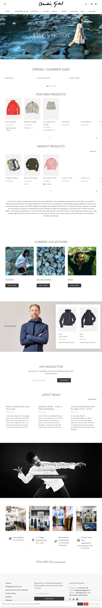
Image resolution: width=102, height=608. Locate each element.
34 (44, 130)
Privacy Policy (10, 593)
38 (28, 128)
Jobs (82, 11)
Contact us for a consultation (51, 477)
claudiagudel (59, 562)
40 (30, 128)
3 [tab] (52, 85)
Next (97, 138)
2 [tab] (50, 85)
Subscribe (64, 380)
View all (93, 151)
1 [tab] (47, 85)
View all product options (11, 129)
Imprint (8, 583)
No (86, 604)
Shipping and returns (13, 586)
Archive (74, 11)
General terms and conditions (16, 590)
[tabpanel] (19, 77)
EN (86, 4)
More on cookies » (94, 604)
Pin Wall (92, 11)
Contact (8, 597)
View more (92, 399)
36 (25, 128)
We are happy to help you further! (85, 547)
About (54, 11)
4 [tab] (54, 85)
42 (33, 128)
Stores (46, 11)
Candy (49, 184)
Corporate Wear (21, 11)
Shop (8, 11)
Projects (35, 11)
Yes (80, 604)
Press (63, 11)
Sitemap (8, 600)
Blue (44, 184)
